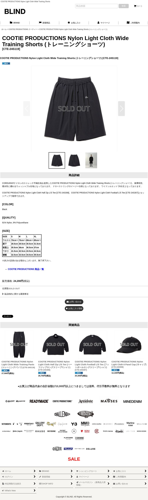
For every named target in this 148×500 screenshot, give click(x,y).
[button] (121, 108)
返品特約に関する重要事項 (15, 294)
